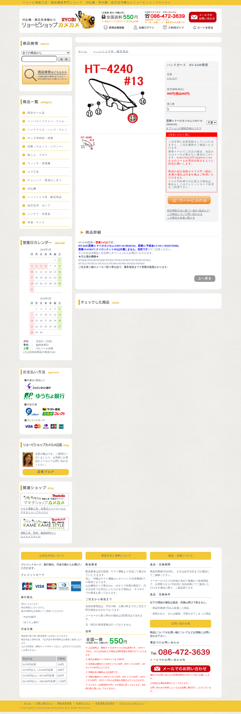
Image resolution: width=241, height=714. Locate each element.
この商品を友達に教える (181, 217)
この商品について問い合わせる (184, 214)
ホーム (82, 51)
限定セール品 (36, 112)
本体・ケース (36, 222)
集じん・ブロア (38, 154)
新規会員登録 (64, 703)
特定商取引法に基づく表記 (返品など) (188, 210)
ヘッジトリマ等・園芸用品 (45, 197)
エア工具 (33, 171)
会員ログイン (83, 703)
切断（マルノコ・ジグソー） (46, 146)
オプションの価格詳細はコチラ (183, 128)
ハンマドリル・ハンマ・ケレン (47, 129)
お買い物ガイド (44, 703)
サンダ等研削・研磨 (40, 138)
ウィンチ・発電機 (39, 163)
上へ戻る (205, 278)
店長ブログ (45, 471)
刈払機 (32, 188)
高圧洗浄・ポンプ (39, 205)
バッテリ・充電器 (39, 213)
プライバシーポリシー (131, 703)
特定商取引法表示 (105, 703)
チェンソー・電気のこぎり (45, 180)
